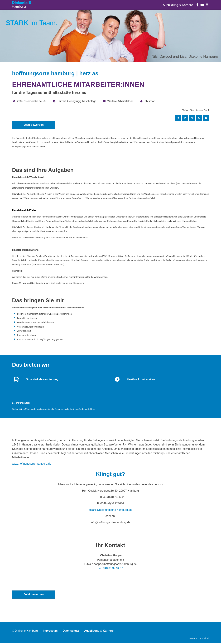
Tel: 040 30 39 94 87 (110, 568)
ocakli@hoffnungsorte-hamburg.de (110, 509)
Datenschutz (71, 630)
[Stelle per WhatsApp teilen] (199, 118)
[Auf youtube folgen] (202, 5)
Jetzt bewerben (34, 124)
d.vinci (205, 638)
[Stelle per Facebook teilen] (178, 118)
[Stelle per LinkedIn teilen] (185, 118)
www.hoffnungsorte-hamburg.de (31, 463)
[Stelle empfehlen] (206, 118)
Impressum (50, 630)
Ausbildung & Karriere (178, 5)
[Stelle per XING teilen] (192, 118)
